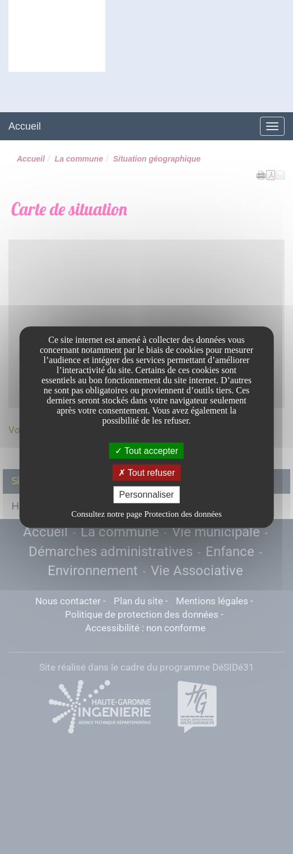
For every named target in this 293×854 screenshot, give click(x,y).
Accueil (24, 126)
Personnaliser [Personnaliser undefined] (146, 494)
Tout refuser (146, 472)
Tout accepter (146, 451)
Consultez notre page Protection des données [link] (146, 513)
